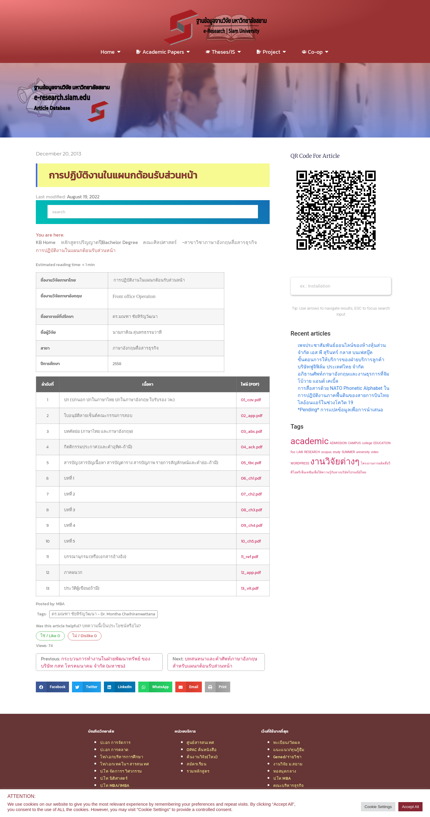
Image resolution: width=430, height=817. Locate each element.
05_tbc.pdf (251, 462)
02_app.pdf (251, 415)
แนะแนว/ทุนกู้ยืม (289, 750)
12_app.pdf (251, 572)
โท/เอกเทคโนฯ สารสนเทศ (124, 764)
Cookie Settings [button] (378, 806)
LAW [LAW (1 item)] (300, 452)
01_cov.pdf (251, 399)
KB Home (46, 242)
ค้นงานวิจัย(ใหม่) (202, 757)
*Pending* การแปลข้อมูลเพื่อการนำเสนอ (340, 410)
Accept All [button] (410, 806)
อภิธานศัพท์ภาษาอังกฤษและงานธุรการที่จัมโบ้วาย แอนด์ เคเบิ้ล (343, 377)
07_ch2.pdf (251, 494)
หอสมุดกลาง (285, 771)
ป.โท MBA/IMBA (115, 785)
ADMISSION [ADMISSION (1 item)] (338, 443)
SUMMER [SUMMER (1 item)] (348, 452)
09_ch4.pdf (251, 525)
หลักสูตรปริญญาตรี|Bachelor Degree (100, 242)
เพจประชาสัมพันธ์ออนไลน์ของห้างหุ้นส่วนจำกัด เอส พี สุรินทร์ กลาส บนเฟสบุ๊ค (342, 348)
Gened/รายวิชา (287, 757)
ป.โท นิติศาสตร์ (114, 778)
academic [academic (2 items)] (310, 441)
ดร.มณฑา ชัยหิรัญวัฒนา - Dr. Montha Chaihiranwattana (103, 614)
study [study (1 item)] (336, 452)
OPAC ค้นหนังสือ (201, 750)
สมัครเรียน (196, 764)
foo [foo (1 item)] (293, 452)
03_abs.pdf (251, 431)
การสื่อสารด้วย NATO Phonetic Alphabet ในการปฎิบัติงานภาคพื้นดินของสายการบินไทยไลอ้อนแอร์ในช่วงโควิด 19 (343, 395)
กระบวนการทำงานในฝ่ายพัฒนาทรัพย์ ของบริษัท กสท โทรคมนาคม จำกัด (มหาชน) (95, 662)
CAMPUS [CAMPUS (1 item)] (354, 443)
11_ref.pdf (249, 556)
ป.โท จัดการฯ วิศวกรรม (121, 771)
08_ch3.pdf (251, 509)
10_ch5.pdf (251, 541)
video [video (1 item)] (375, 452)
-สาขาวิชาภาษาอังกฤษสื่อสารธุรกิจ (220, 242)
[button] (52, 687)
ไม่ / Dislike (84, 635)
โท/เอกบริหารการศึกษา (121, 757)
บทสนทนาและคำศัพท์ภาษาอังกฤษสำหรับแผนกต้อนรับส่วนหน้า (215, 662)
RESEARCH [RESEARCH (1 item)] (312, 452)
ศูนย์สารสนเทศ (200, 742)
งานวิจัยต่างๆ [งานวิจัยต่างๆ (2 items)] (335, 461)
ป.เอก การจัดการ (115, 742)
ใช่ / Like (50, 635)
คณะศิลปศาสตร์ (160, 242)
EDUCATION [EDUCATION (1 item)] (381, 443)
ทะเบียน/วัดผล (286, 742)
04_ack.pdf (251, 447)
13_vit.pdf (250, 588)
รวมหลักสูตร (198, 771)
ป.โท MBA (282, 778)
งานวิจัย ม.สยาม (288, 764)
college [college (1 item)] (367, 443)
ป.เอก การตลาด (114, 750)
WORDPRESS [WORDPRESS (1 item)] (300, 463)
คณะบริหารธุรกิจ (288, 785)
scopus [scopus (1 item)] (326, 452)
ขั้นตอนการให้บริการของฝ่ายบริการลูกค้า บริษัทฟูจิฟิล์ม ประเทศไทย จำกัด (341, 363)
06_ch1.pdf (251, 478)
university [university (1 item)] (363, 452)
